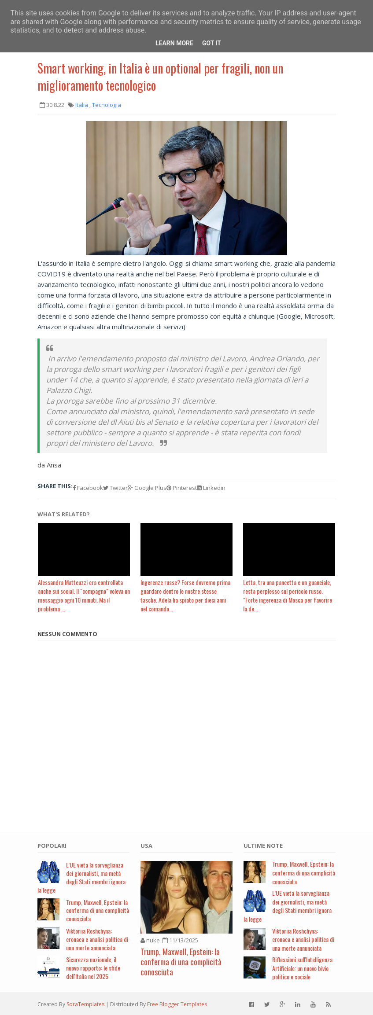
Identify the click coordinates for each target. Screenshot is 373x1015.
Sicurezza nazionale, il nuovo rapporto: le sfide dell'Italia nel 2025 (93, 968)
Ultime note (263, 846)
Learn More (174, 43)
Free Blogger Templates (177, 1004)
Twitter (115, 488)
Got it (211, 43)
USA (146, 846)
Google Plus (147, 488)
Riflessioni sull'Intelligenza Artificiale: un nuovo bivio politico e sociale (302, 968)
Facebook (88, 488)
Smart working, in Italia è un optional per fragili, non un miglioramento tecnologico (160, 76)
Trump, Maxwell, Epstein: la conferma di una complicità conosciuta (97, 910)
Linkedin (211, 488)
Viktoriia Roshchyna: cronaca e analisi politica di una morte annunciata (97, 939)
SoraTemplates (85, 1004)
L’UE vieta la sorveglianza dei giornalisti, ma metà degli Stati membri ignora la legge (81, 877)
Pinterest (181, 488)
